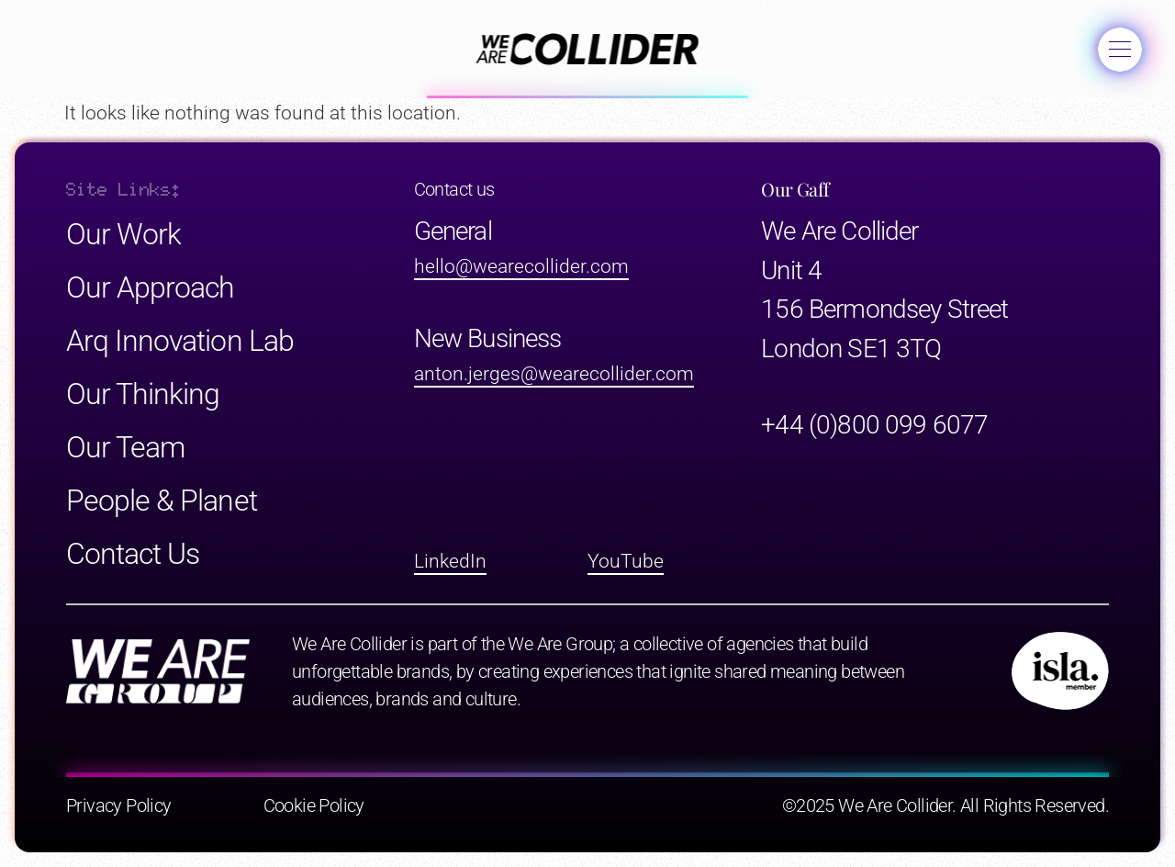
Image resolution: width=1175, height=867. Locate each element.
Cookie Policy (313, 805)
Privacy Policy (119, 805)
